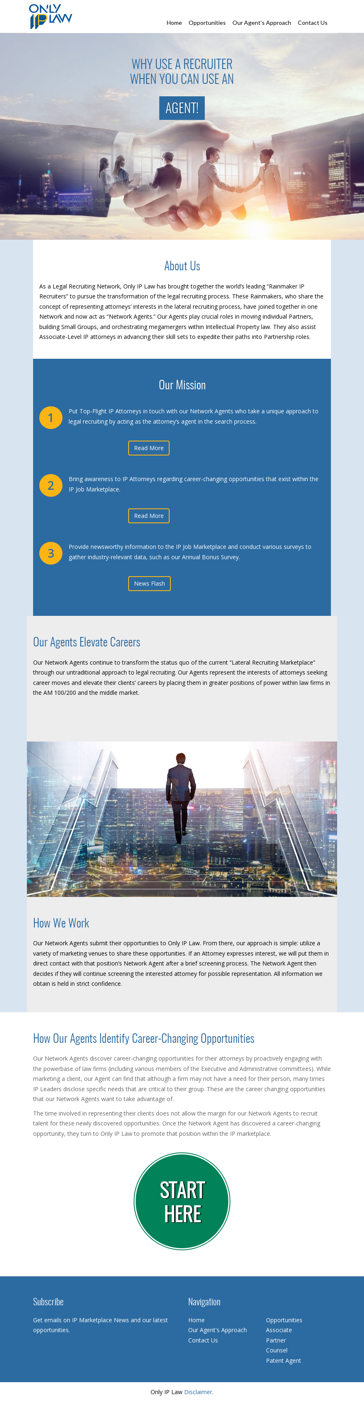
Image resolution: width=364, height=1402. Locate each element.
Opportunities (207, 22)
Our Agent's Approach (261, 22)
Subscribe (48, 1302)
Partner (276, 1340)
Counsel (276, 1350)
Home (174, 22)
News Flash (149, 583)
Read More (149, 448)
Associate (279, 1330)
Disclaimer (198, 1392)
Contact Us (313, 22)
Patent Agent (283, 1360)
